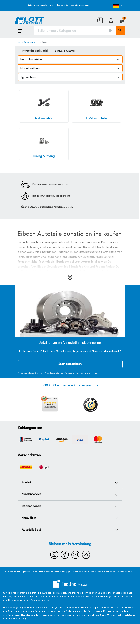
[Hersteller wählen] (70, 59)
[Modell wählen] (70, 68)
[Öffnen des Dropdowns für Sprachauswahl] (109, 5)
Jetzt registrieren (70, 364)
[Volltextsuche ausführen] (120, 30)
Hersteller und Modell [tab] (35, 51)
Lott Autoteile (26, 42)
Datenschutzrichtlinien (85, 373)
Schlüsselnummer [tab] (65, 51)
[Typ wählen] (70, 77)
